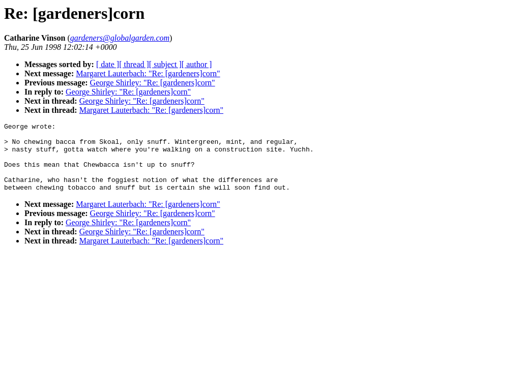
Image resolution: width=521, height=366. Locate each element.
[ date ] (107, 64)
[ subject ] (165, 64)
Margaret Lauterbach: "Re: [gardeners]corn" (148, 73)
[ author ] (197, 64)
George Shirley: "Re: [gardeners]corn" (152, 82)
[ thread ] (134, 64)
